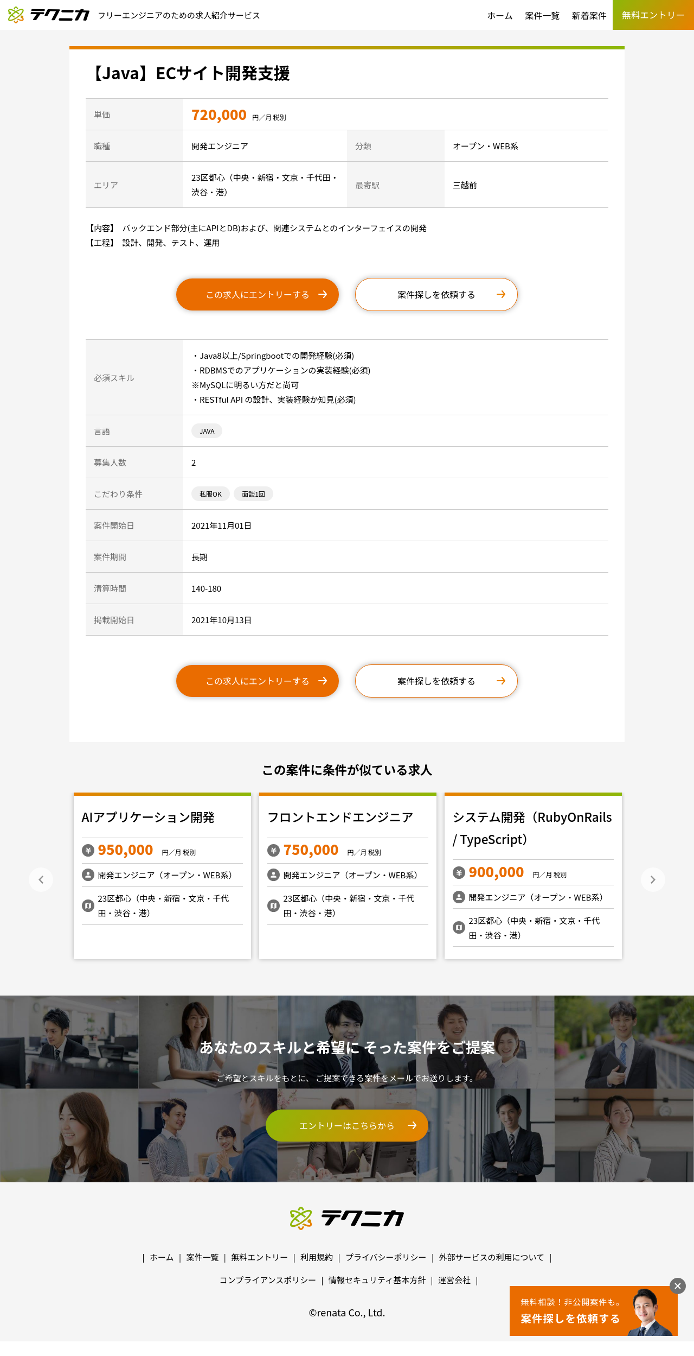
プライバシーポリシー (386, 1257)
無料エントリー (259, 1257)
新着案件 (589, 15)
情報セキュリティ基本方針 (377, 1279)
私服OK (211, 493)
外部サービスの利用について (491, 1257)
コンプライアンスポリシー (268, 1279)
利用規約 (316, 1257)
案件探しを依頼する (436, 294)
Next (653, 879)
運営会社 (454, 1279)
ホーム (500, 15)
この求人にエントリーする (257, 294)
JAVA (207, 430)
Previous (41, 879)
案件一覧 (542, 15)
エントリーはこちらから (347, 1125)
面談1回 (253, 493)
